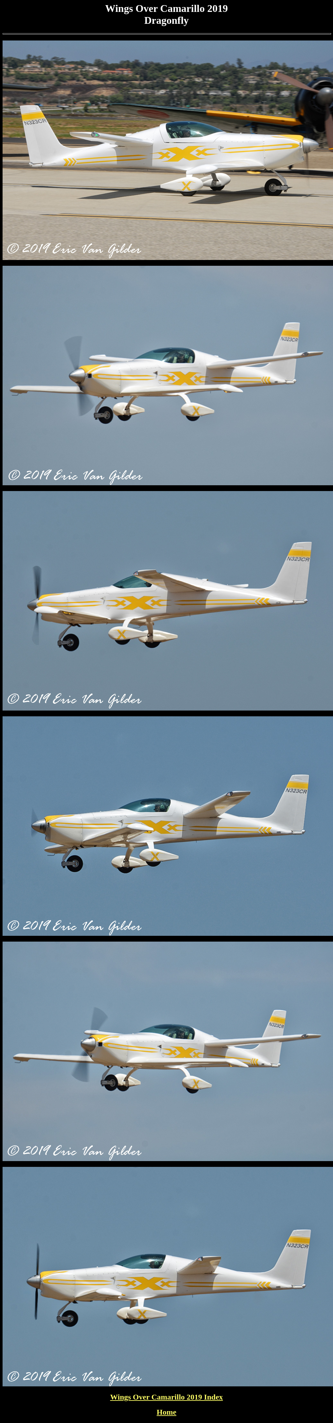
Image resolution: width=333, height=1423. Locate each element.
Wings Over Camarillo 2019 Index (166, 1397)
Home (166, 1412)
